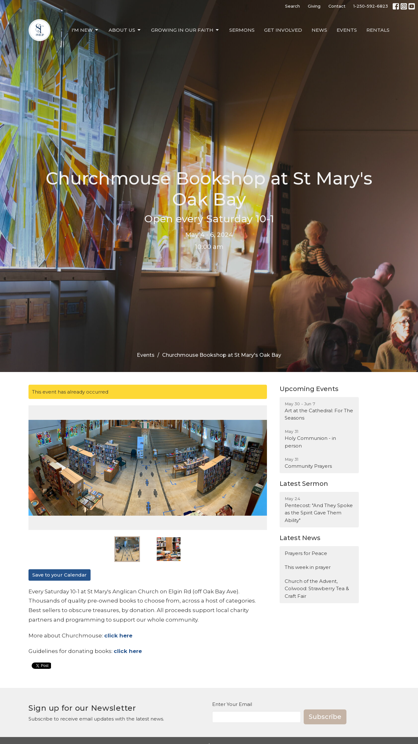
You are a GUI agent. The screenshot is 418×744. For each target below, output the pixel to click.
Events (347, 30)
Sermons (242, 30)
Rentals (378, 30)
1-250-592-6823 (370, 6)
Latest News (300, 538)
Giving (314, 6)
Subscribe (325, 717)
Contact (336, 6)
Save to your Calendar (59, 575)
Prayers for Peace (306, 553)
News (319, 30)
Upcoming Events (309, 389)
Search (292, 6)
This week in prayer (308, 567)
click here (128, 651)
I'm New (85, 30)
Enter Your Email (232, 704)
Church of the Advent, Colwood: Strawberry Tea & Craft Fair (317, 588)
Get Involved (283, 30)
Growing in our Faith (185, 30)
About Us (125, 30)
